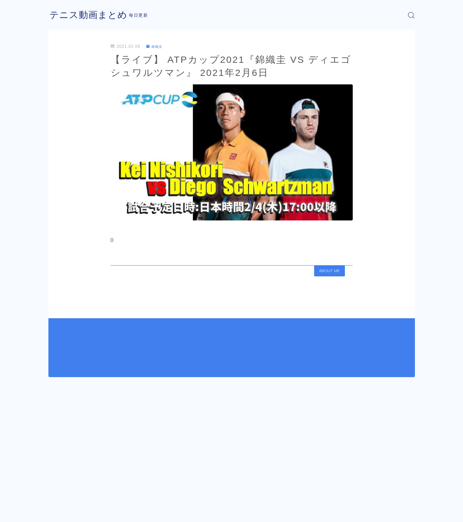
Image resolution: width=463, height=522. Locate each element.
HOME (55, 492)
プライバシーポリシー (103, 512)
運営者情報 (59, 512)
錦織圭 (155, 46)
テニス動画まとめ (91, 15)
